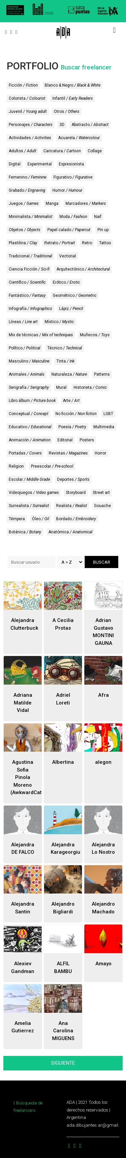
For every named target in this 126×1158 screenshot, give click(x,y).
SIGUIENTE (63, 1063)
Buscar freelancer (86, 67)
